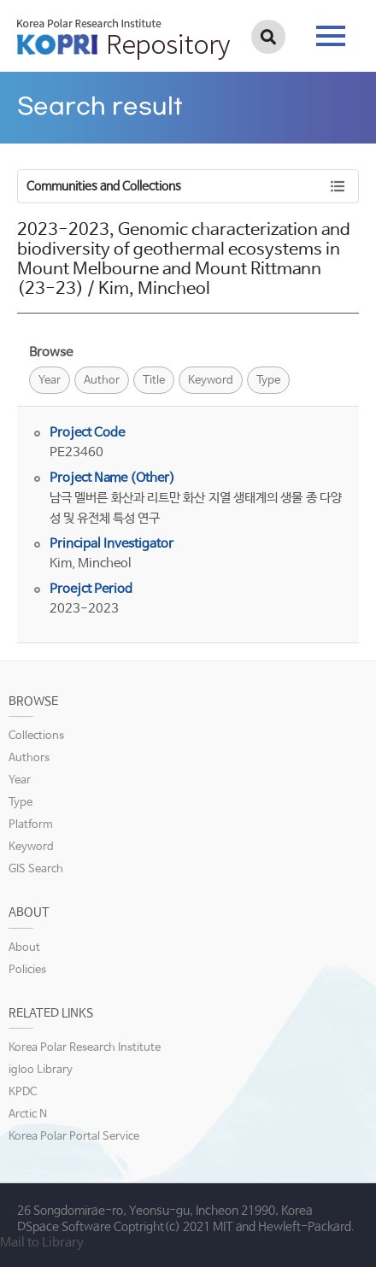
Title (154, 380)
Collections (36, 736)
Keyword (210, 380)
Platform (31, 824)
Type (268, 380)
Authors (29, 758)
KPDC (23, 1092)
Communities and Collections (103, 186)
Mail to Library (42, 1242)
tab (330, 36)
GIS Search (36, 869)
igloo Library (41, 1070)
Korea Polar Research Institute (85, 1047)
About (24, 947)
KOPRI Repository (123, 39)
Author (102, 380)
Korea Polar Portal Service (74, 1136)
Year (49, 380)
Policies (27, 970)
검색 (268, 37)
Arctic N (28, 1114)
